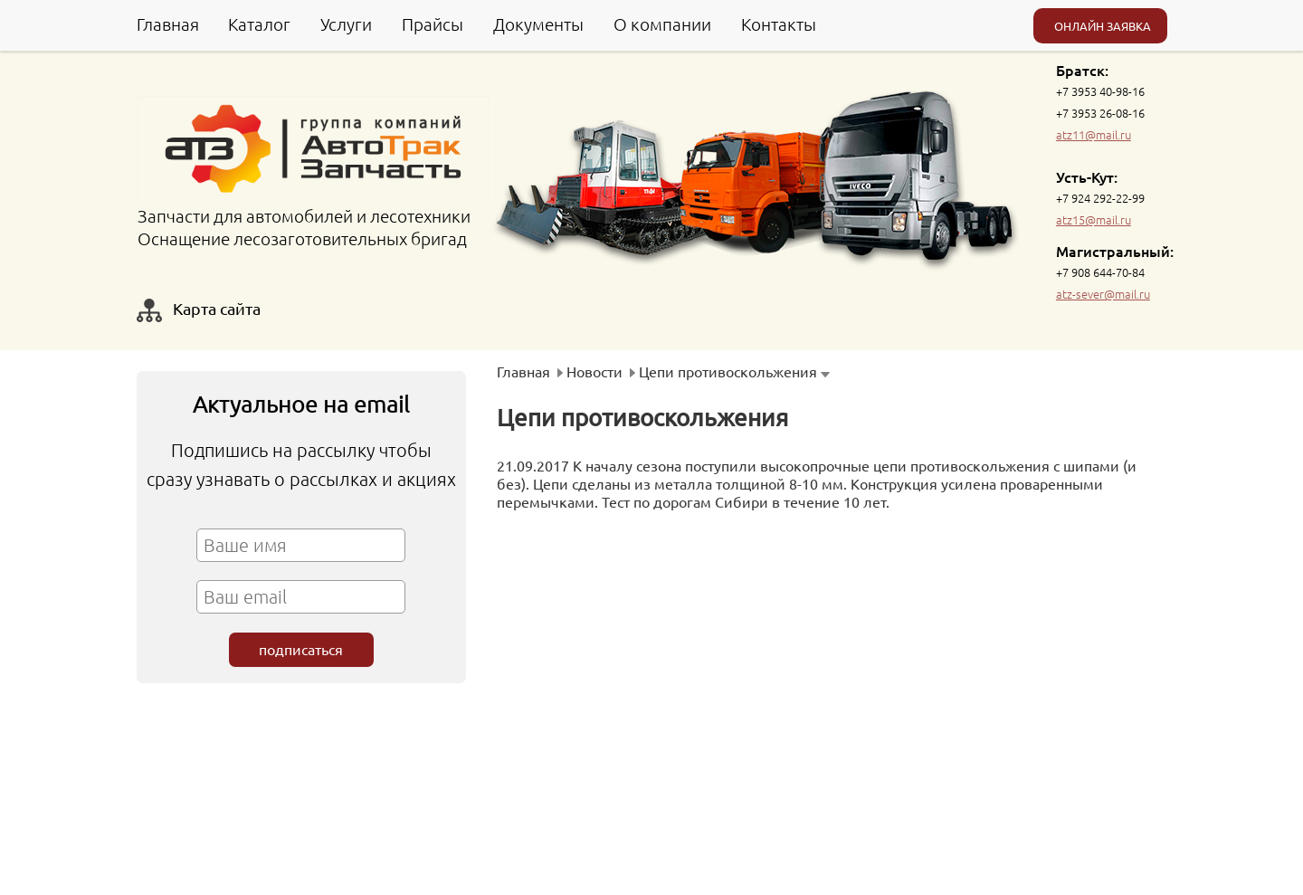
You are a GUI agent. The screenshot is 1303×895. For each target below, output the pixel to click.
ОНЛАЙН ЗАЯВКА (1102, 25)
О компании (662, 23)
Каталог (259, 23)
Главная (168, 23)
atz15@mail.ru (1093, 219)
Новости (594, 371)
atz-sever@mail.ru (1103, 293)
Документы (538, 23)
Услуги (346, 23)
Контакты (778, 23)
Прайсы (432, 23)
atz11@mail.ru (1093, 134)
